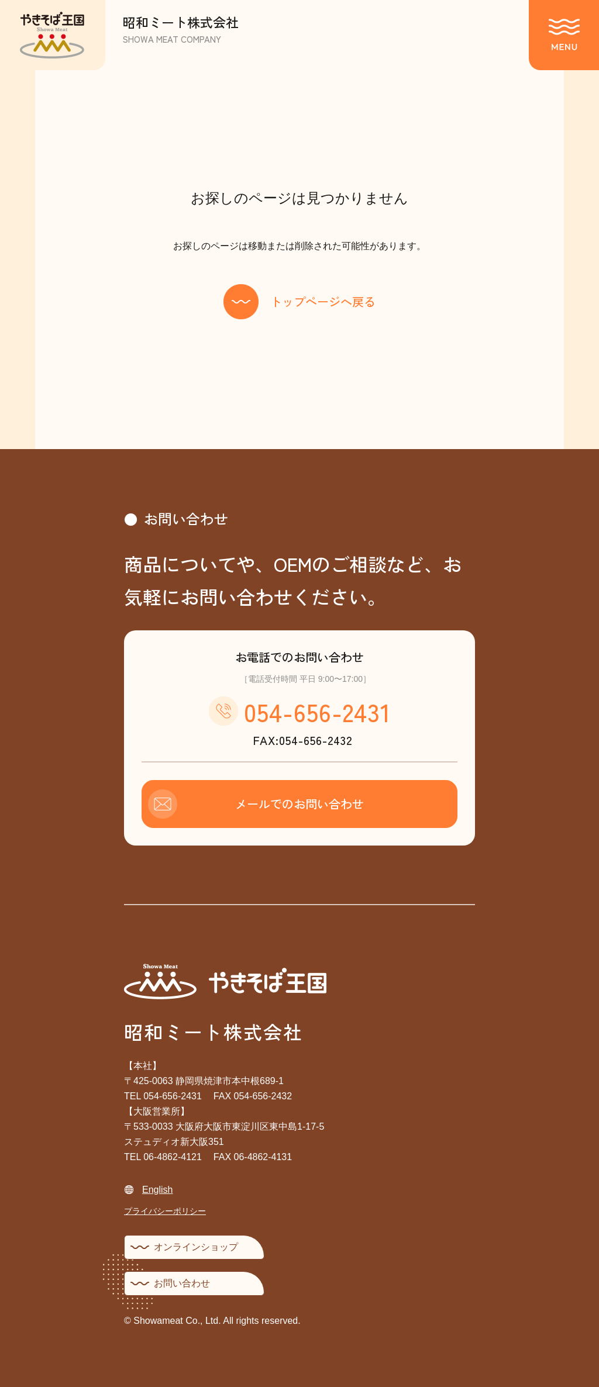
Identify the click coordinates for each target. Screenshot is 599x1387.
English (157, 1190)
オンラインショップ (196, 1247)
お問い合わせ (182, 1283)
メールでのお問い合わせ (299, 803)
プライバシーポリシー (165, 1211)
